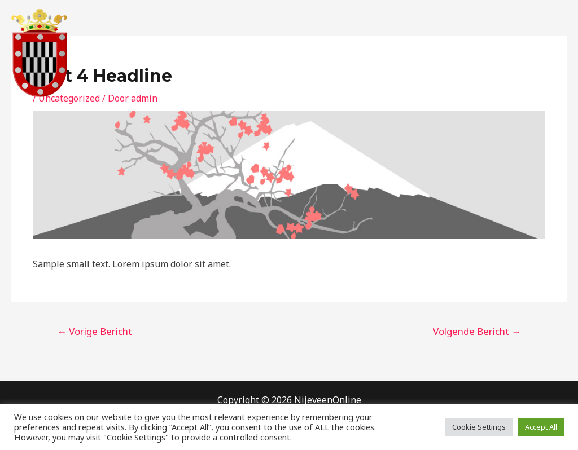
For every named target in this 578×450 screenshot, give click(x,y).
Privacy (493, 53)
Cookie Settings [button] (479, 427)
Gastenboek (434, 53)
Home (289, 53)
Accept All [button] (541, 427)
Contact (374, 53)
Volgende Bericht (477, 331)
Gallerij (542, 53)
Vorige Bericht (94, 331)
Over (330, 53)
